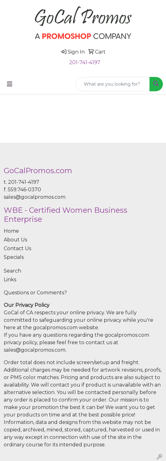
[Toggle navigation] (9, 84)
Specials (14, 257)
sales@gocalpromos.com (34, 197)
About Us (15, 240)
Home (11, 231)
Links (10, 280)
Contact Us (17, 248)
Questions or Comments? (35, 293)
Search (12, 271)
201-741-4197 (84, 62)
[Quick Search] (113, 84)
